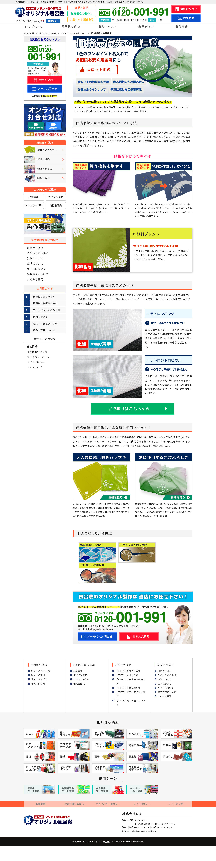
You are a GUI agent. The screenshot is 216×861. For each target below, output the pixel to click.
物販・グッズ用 (39, 678)
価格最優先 (55, 205)
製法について (35, 258)
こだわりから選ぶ (37, 253)
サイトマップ (34, 367)
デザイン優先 (55, 197)
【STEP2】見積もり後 (127, 674)
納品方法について (37, 274)
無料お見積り (188, 9)
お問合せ (188, 18)
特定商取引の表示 (37, 351)
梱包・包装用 (38, 683)
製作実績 (181, 27)
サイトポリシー (36, 362)
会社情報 (32, 346)
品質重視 (34, 197)
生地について (35, 263)
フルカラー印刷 (34, 205)
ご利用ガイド (144, 27)
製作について (107, 27)
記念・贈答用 (38, 674)
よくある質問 (35, 279)
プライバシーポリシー (39, 357)
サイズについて (36, 269)
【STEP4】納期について (128, 687)
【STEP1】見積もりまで (128, 670)
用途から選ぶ (35, 248)
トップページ (33, 27)
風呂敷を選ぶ (70, 27)
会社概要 (52, 20)
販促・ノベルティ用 (41, 670)
